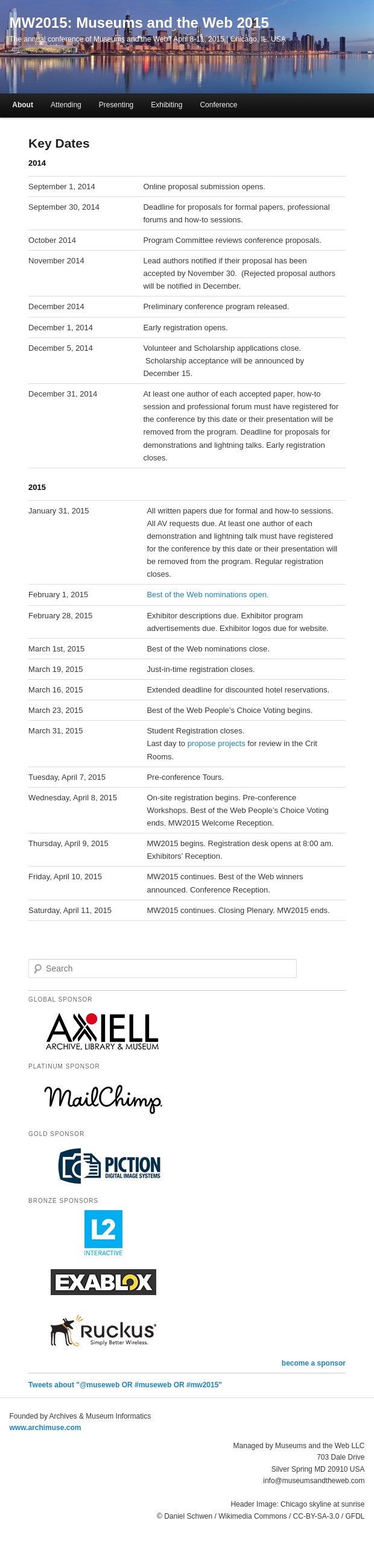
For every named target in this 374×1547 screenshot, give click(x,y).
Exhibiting (166, 105)
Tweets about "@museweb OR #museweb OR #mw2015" (125, 1385)
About (22, 105)
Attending (66, 105)
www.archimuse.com (45, 1427)
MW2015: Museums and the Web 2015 (139, 22)
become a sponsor (314, 1363)
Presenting (116, 105)
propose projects (217, 743)
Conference (218, 105)
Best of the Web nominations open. (207, 594)
